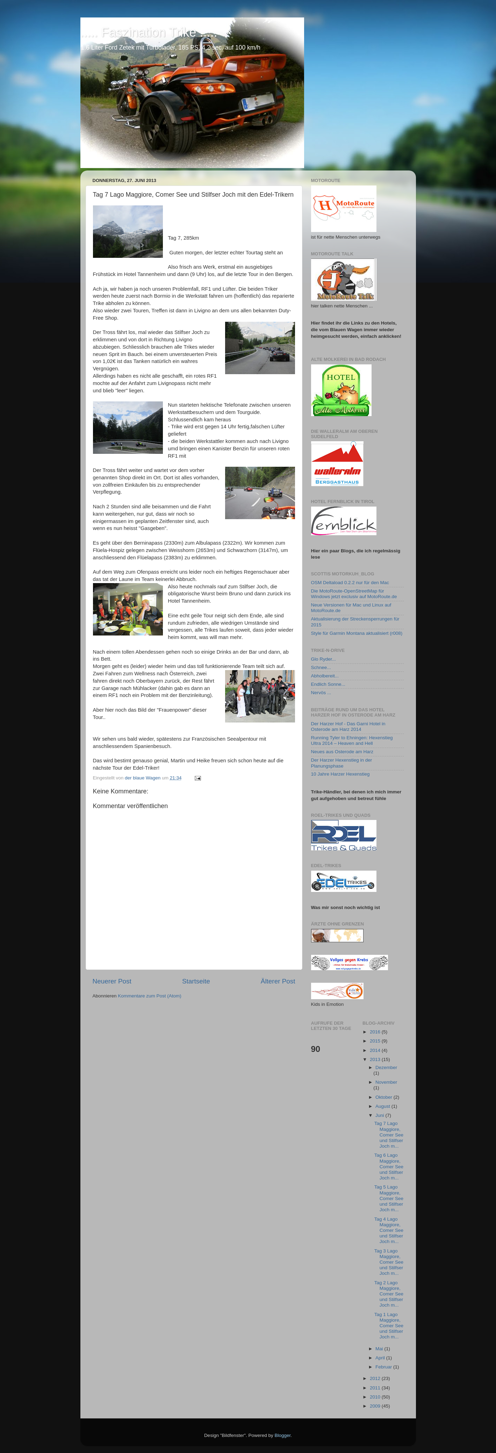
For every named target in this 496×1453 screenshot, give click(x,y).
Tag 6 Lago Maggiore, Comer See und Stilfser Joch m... (388, 1166)
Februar (384, 1367)
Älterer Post (278, 981)
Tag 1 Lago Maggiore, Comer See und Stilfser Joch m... (388, 1326)
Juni (380, 1115)
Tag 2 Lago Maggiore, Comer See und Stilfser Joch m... (388, 1294)
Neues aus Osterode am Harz (342, 751)
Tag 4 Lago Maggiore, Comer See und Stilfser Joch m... (388, 1230)
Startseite (196, 981)
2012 (376, 1378)
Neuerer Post (112, 981)
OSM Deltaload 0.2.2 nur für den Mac (350, 582)
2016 (376, 1031)
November (386, 1082)
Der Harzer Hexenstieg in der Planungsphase (341, 762)
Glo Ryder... (323, 659)
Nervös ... (321, 692)
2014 (376, 1050)
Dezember (386, 1067)
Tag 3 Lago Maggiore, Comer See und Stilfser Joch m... (388, 1262)
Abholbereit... (325, 675)
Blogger (283, 1435)
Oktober (384, 1097)
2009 (376, 1406)
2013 (376, 1059)
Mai (379, 1348)
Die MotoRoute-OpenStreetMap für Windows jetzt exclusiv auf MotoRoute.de (354, 593)
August (383, 1106)
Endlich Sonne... (328, 684)
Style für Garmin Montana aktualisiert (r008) (357, 633)
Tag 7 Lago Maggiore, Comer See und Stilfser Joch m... (388, 1135)
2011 (376, 1387)
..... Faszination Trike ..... (148, 32)
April (380, 1357)
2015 (376, 1041)
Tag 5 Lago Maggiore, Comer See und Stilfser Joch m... (388, 1198)
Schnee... (321, 667)
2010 (376, 1397)
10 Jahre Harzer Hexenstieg (340, 774)
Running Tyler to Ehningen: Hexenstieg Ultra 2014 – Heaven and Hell (352, 740)
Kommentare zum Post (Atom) (149, 995)
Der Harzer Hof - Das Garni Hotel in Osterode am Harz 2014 (348, 726)
